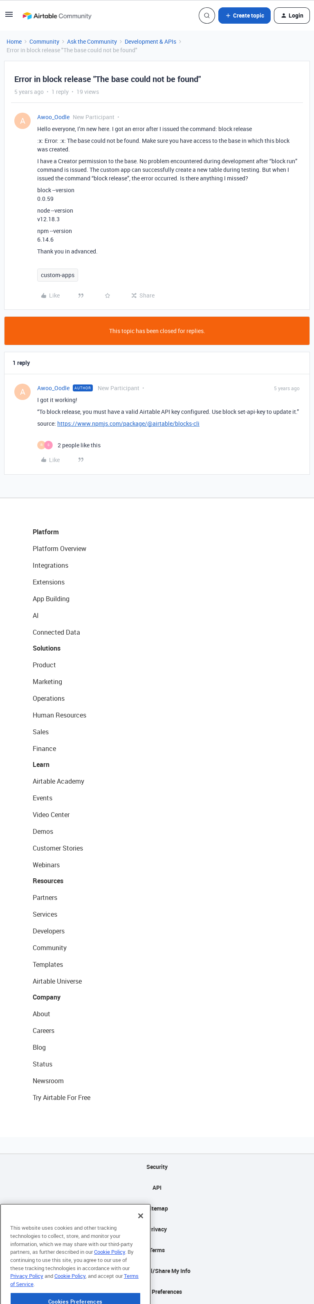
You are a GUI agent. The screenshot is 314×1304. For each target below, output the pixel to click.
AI (36, 615)
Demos (43, 831)
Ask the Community (92, 41)
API (157, 1187)
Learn (41, 764)
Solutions (47, 648)
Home (14, 41)
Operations (49, 698)
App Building (51, 598)
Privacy (157, 1229)
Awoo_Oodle (53, 117)
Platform (46, 531)
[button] (9, 17)
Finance (44, 748)
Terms (157, 1250)
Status (42, 1064)
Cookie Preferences (157, 1291)
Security (157, 1167)
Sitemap (157, 1208)
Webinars (46, 864)
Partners (45, 897)
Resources (48, 880)
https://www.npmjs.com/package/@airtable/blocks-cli (128, 423)
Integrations (50, 565)
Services (45, 914)
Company (47, 997)
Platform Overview (59, 548)
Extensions (49, 582)
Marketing (47, 681)
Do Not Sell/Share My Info (157, 1271)
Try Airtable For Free (61, 1097)
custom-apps (57, 275)
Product (44, 664)
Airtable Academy (58, 781)
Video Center (51, 814)
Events (42, 797)
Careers (43, 1030)
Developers (49, 930)
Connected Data (56, 632)
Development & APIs (150, 41)
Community (44, 41)
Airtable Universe (57, 981)
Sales (41, 731)
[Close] (141, 1240)
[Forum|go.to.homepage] (56, 15)
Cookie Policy (109, 1276)
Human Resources (59, 715)
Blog (39, 1047)
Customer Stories (58, 848)
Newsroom (48, 1080)
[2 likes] (69, 445)
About (41, 1013)
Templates (48, 964)
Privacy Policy (26, 1300)
